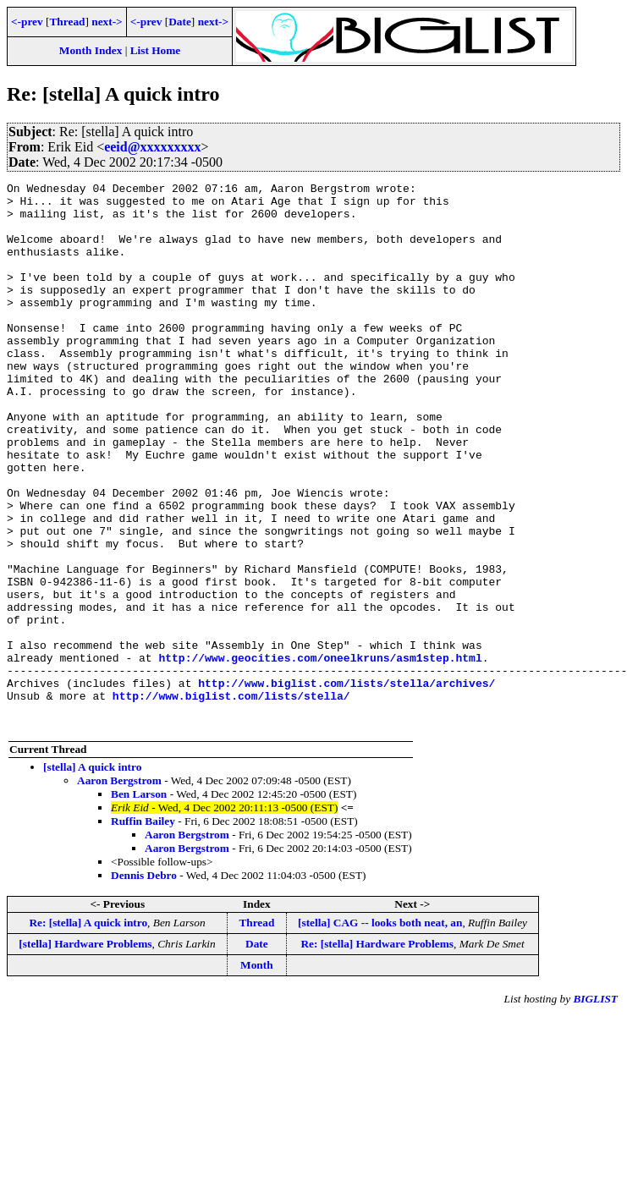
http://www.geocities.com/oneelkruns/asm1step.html (319, 753)
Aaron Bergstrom (119, 889)
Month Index (90, 50)
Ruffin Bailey (143, 930)
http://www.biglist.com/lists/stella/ (231, 799)
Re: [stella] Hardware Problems (377, 1052)
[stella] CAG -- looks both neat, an (380, 1031)
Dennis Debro (144, 984)
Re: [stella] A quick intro (88, 1031)
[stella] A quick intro (92, 876)
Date (179, 21)
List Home (155, 50)
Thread (67, 21)
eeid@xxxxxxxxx (152, 147)
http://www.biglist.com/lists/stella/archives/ (346, 784)
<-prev (27, 21)
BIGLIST (595, 1107)
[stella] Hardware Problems (85, 1052)
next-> (106, 21)
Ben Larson (139, 903)
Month (256, 1074)
